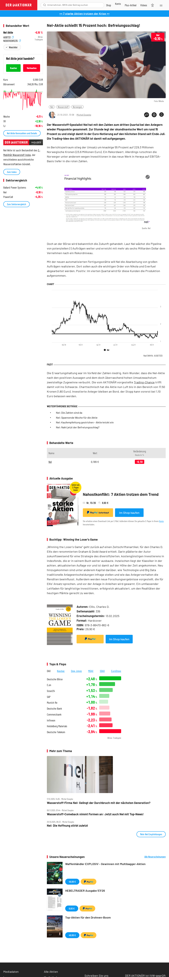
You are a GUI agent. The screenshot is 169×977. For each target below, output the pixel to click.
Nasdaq (61, 671)
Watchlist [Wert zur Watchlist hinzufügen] (13, 47)
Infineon (51, 720)
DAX (49, 671)
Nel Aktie (8, 32)
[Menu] (161, 5)
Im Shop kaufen (129, 512)
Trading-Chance (144, 382)
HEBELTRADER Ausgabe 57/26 (85, 890)
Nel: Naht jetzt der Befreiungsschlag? (77, 427)
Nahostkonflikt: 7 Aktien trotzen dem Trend (121, 494)
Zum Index (12, 171)
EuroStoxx (116, 671)
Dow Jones (76, 671)
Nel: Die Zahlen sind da (69, 412)
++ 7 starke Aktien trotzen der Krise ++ (84, 13)
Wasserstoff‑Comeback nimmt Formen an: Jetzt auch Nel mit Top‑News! (95, 814)
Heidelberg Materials (57, 726)
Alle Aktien (51, 971)
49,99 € (72, 881)
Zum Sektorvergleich (16, 204)
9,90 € (72, 908)
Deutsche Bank (54, 708)
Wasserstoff (63, 106)
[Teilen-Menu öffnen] (146, 114)
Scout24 (51, 691)
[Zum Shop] (108, 5)
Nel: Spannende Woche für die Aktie (77, 417)
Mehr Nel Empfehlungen (151, 834)
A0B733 (8, 37)
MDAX (90, 671)
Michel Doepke (84, 114)
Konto (161, 521)
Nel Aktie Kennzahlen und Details (22, 133)
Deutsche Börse (55, 679)
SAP (49, 697)
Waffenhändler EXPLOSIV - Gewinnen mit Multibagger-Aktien (105, 864)
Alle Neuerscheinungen (155, 856)
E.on (49, 685)
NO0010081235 (12, 40)
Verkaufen (31, 67)
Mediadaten (11, 971)
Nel (51, 106)
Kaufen (13, 67)
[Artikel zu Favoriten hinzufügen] (161, 114)
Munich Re (52, 702)
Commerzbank (54, 714)
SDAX (102, 671)
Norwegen (77, 106)
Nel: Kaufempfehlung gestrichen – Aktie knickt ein (85, 422)
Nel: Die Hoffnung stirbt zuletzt (67, 825)
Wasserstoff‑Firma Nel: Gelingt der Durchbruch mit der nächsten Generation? (98, 803)
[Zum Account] (118, 3)
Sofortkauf (98, 512)
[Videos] (143, 5)
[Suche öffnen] (45, 5)
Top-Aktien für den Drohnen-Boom (88, 917)
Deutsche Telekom (56, 732)
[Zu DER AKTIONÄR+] (130, 5)
